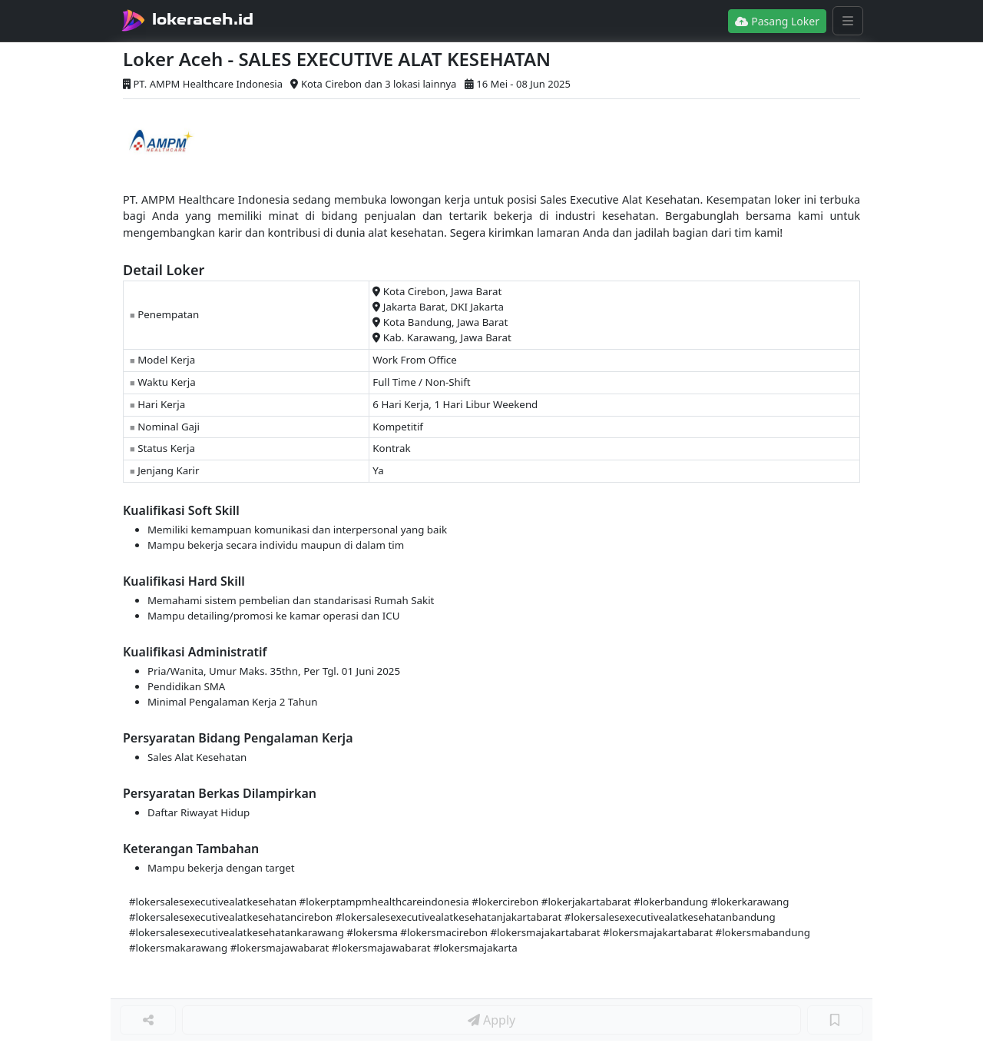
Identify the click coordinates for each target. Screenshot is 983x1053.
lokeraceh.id (202, 19)
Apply (491, 1019)
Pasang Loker (777, 21)
